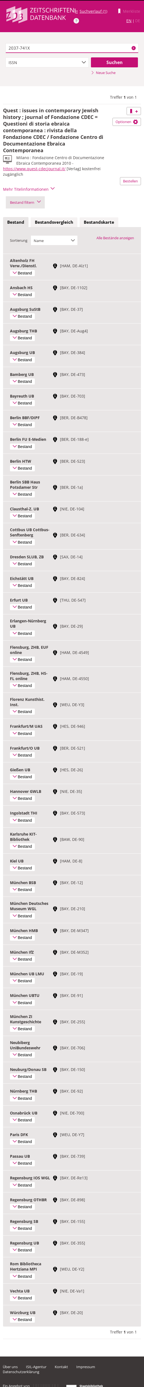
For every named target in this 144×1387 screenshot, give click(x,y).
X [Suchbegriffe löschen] (133, 48)
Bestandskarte (99, 222)
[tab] (15, 222)
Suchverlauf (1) (93, 11)
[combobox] (47, 62)
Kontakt (61, 1366)
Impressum (85, 1366)
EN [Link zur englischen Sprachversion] (129, 20)
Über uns (10, 1366)
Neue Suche (103, 72)
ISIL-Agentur (36, 1366)
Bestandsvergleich (54, 222)
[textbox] (72, 48)
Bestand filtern (25, 202)
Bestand (15, 222)
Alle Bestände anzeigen (115, 237)
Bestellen (130, 181)
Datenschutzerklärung (21, 1371)
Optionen (127, 121)
